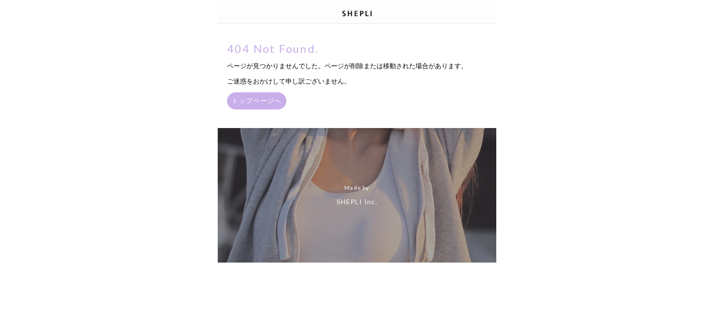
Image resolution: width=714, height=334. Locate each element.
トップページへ (257, 100)
